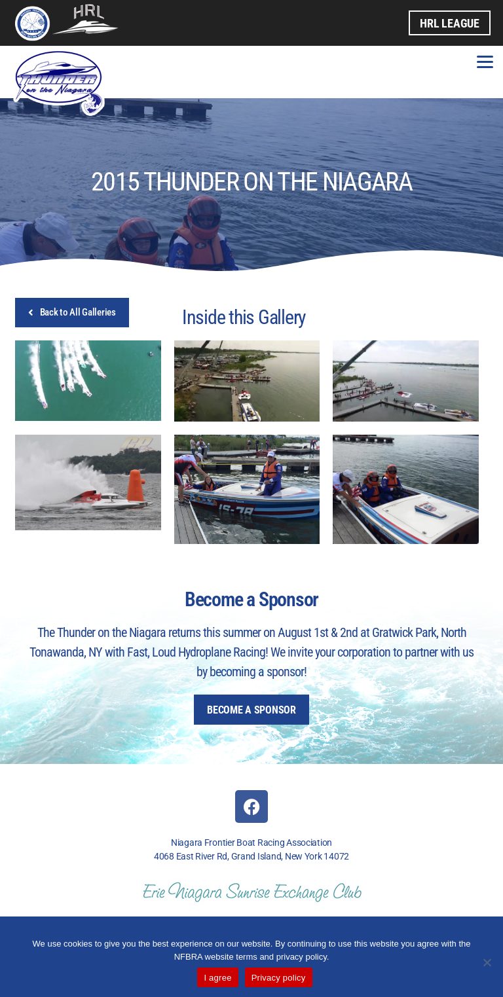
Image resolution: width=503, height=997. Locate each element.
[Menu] (485, 61)
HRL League (449, 23)
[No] (486, 962)
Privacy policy (279, 978)
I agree (217, 978)
